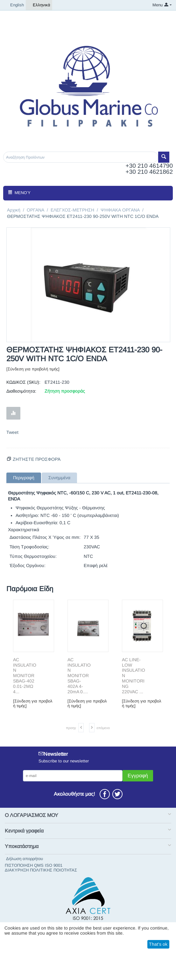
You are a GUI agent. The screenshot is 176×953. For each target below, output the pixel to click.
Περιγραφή (23, 477)
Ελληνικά (39, 5)
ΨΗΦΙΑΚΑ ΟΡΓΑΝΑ (120, 209)
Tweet (12, 432)
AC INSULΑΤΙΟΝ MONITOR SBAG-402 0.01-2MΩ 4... (24, 675)
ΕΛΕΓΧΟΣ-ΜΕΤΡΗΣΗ (72, 209)
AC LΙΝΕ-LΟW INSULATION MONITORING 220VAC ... (133, 675)
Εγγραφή (138, 775)
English (14, 5)
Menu (157, 5)
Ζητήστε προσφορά (36, 459)
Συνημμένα (59, 477)
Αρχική (13, 209)
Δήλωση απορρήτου (24, 858)
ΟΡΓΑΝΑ (35, 209)
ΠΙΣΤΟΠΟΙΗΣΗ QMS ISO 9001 (33, 865)
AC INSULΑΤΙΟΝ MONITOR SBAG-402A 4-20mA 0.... (79, 675)
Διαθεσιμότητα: (21, 391)
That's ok (158, 944)
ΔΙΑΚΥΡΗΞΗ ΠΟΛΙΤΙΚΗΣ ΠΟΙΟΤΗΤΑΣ (41, 870)
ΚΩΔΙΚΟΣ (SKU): (23, 382)
